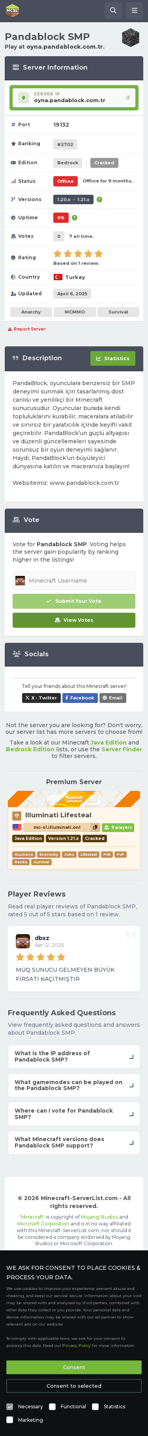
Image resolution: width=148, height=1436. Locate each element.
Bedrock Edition (30, 749)
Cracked (104, 162)
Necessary (30, 1406)
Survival (118, 312)
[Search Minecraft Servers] (113, 10)
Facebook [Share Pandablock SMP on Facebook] (82, 698)
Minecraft (32, 1217)
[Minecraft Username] (74, 581)
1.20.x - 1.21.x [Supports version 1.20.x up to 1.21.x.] (73, 199)
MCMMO (75, 312)
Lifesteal (89, 854)
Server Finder (121, 749)
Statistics (114, 1406)
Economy (48, 854)
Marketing (30, 1420)
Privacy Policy (76, 1345)
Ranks (21, 862)
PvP (120, 854)
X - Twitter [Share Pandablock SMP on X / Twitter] (44, 698)
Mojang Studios (99, 1217)
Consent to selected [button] (74, 1386)
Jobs (69, 854)
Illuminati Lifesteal (58, 815)
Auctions (24, 854)
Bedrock (67, 162)
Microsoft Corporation (43, 1224)
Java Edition (109, 742)
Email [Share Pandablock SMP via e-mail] (115, 698)
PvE (107, 854)
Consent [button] (74, 1367)
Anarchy (31, 312)
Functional (73, 1406)
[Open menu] (134, 10)
